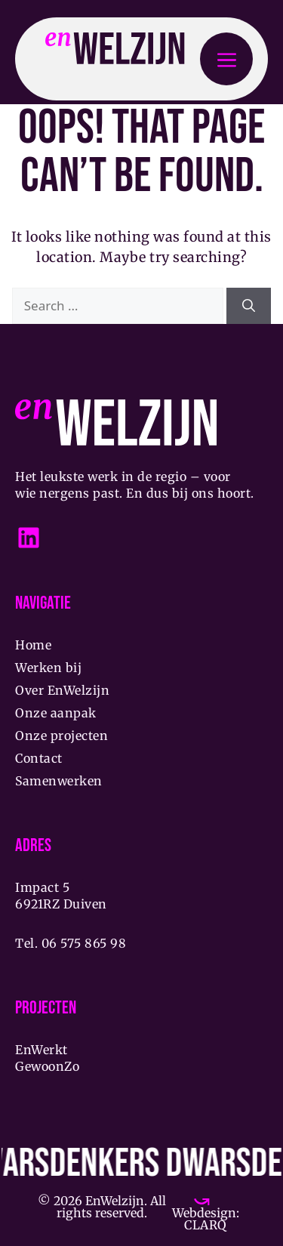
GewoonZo (47, 1066)
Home (33, 644)
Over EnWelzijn (62, 690)
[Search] (248, 306)
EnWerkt (41, 1049)
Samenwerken (59, 780)
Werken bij (48, 667)
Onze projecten (61, 735)
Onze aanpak (56, 712)
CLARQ (205, 1224)
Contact (39, 758)
